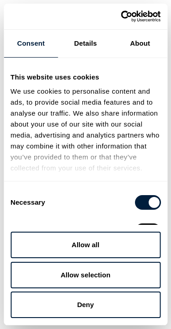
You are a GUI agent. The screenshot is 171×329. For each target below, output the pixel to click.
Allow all (85, 245)
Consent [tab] (31, 43)
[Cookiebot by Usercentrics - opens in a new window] (122, 16)
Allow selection (85, 275)
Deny (85, 304)
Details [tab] (85, 43)
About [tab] (140, 43)
